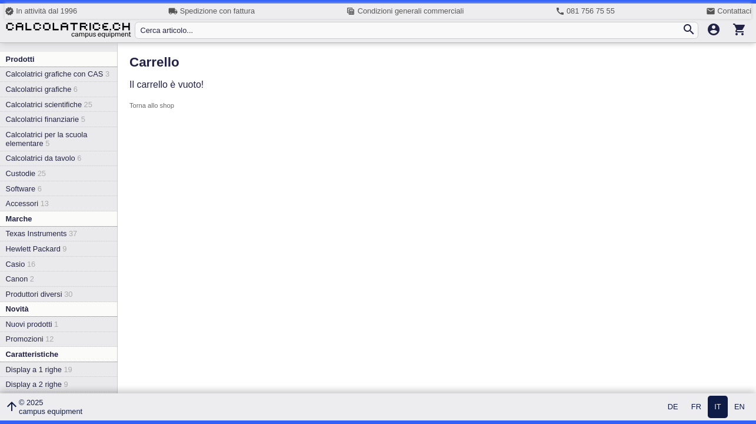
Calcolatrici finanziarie (45, 119)
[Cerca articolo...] (410, 30)
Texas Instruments (42, 233)
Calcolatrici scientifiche (49, 104)
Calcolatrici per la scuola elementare (47, 139)
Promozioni (30, 338)
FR (696, 407)
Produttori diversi (39, 294)
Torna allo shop (151, 105)
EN (739, 407)
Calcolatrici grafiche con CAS (57, 73)
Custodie (26, 173)
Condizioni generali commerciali (405, 11)
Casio (21, 264)
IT (717, 407)
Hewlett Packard (36, 248)
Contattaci (728, 11)
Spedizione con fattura (211, 11)
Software (24, 188)
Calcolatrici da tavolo (44, 158)
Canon (20, 278)
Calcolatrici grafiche (42, 89)
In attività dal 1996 (41, 11)
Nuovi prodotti (32, 324)
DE (673, 407)
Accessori (27, 203)
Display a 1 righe (39, 369)
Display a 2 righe (37, 384)
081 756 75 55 (585, 11)
